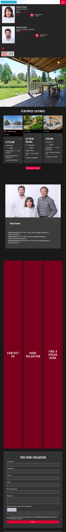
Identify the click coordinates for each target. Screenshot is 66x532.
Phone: (9, 482)
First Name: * (11, 461)
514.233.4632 (25, 31)
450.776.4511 (25, 12)
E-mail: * (9, 475)
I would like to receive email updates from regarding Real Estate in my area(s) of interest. (33, 517)
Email (17, 14)
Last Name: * (10, 468)
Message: (10, 496)
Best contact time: (12, 489)
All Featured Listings (33, 168)
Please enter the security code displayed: (19, 506)
